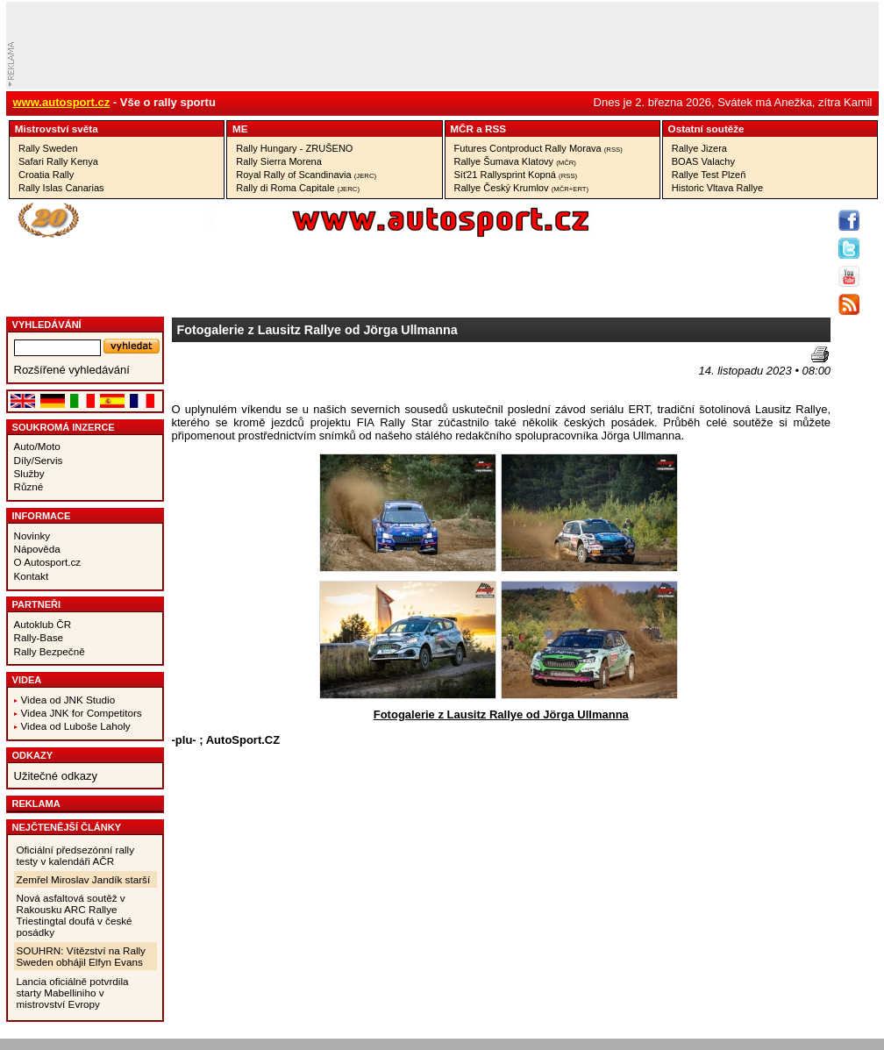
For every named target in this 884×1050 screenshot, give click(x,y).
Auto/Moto (37, 446)
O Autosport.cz (48, 562)
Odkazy (32, 755)
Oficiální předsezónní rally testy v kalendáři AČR (75, 855)
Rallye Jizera (699, 148)
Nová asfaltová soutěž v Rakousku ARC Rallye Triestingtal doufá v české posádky (74, 915)
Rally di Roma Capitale (298, 187)
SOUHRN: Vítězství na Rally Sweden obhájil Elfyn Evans (81, 956)
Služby (29, 473)
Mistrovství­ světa (56, 128)
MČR (462, 128)
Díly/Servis (38, 460)
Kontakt (31, 576)
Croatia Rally (46, 174)
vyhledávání (47, 324)
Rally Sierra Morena (279, 161)
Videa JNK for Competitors (81, 712)
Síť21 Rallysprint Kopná (516, 174)
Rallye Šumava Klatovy (515, 161)
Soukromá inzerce (63, 427)
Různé (29, 486)
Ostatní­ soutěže (706, 128)
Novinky (32, 535)
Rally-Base (39, 637)
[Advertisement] (274, 372)
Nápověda (37, 548)
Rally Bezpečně (49, 651)
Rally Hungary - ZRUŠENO (294, 148)
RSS (495, 128)
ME (240, 128)
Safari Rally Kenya (58, 161)
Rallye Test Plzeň (709, 174)
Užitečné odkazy (55, 775)
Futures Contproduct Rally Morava (538, 148)
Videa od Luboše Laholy (76, 726)
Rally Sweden (48, 148)
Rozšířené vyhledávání (72, 369)
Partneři (36, 604)
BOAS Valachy (703, 161)
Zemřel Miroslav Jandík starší (84, 879)
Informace (41, 516)
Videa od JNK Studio (68, 699)
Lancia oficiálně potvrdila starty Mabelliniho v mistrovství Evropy (73, 992)
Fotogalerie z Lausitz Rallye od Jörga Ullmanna (501, 714)
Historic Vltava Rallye (717, 187)
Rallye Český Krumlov (521, 187)
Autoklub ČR (43, 624)
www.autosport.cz (61, 102)
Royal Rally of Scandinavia (306, 174)
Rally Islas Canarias (61, 187)
